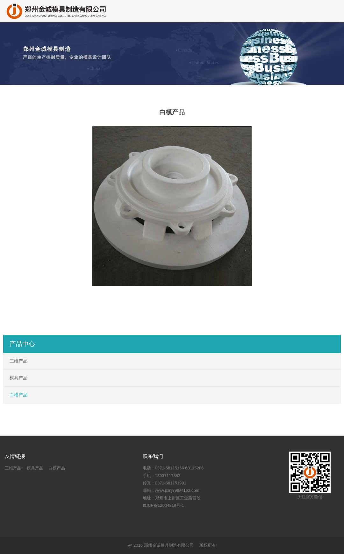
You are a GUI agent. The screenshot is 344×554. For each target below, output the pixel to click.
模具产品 (18, 377)
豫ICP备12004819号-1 (163, 505)
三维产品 (18, 360)
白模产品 (18, 394)
